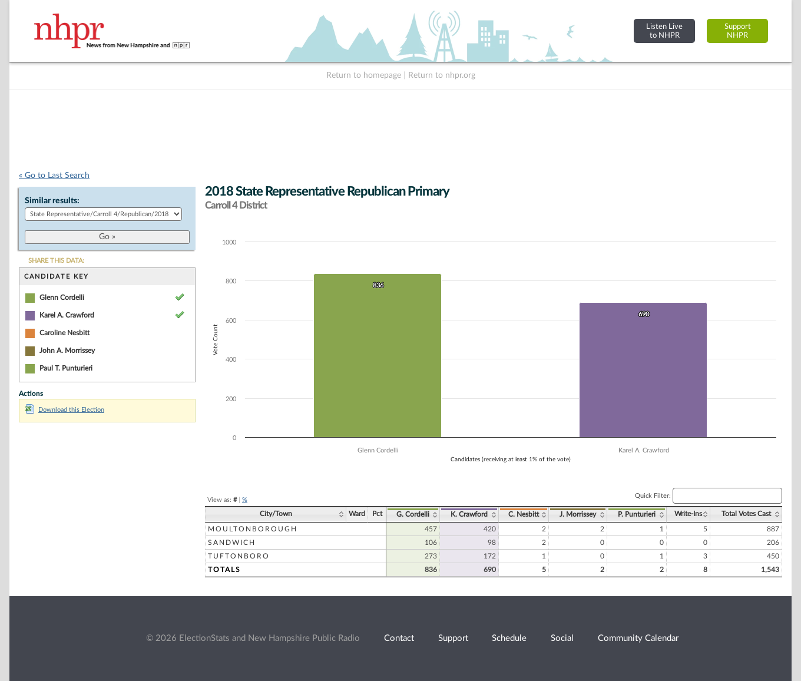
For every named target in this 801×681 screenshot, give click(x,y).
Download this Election (64, 409)
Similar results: (52, 201)
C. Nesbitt (523, 514)
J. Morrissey (578, 514)
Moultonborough (252, 529)
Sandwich (232, 542)
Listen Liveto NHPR (664, 31)
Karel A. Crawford (66, 315)
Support (453, 638)
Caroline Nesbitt (64, 332)
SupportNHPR (737, 31)
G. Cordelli (412, 514)
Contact (399, 638)
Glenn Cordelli (61, 297)
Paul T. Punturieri (65, 368)
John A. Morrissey (67, 350)
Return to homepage (363, 75)
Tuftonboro (239, 556)
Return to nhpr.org (441, 75)
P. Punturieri (637, 514)
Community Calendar (638, 638)
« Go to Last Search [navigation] (54, 175)
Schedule (509, 638)
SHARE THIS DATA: (56, 260)
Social (562, 638)
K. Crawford (469, 514)
